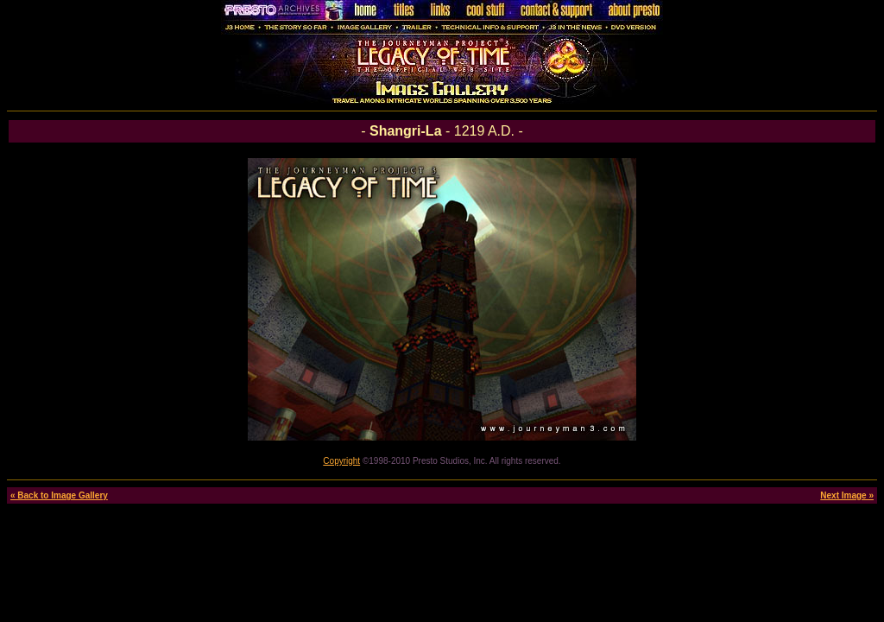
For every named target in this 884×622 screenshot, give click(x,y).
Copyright (341, 461)
